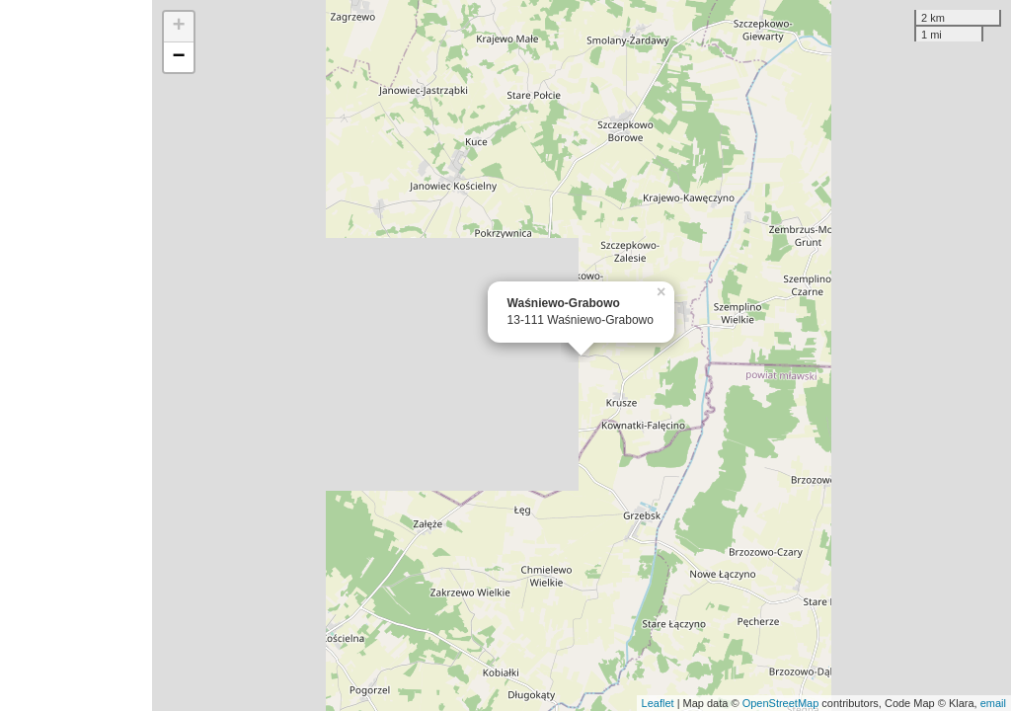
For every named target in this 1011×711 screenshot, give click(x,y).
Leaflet (658, 703)
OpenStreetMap (780, 703)
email (993, 703)
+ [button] (179, 26)
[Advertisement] (76, 355)
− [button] (179, 57)
